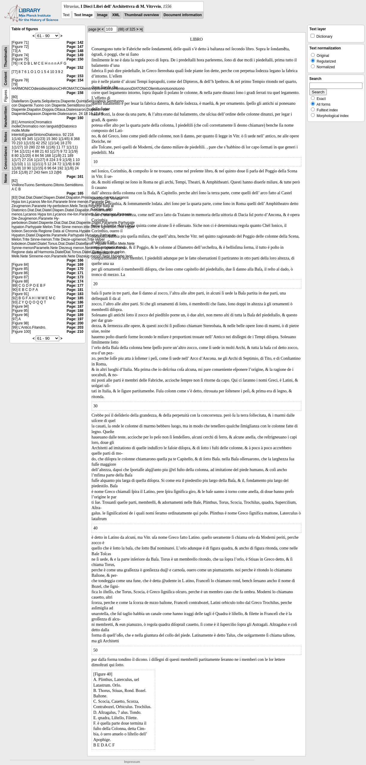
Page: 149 (74, 55)
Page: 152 (74, 68)
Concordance (6, 157)
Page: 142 (74, 42)
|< (99, 29)
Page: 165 (74, 193)
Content (6, 78)
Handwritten (6, 117)
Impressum (132, 762)
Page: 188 (74, 311)
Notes (6, 137)
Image (102, 15)
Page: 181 (74, 290)
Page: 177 (74, 285)
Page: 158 (74, 93)
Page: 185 (74, 298)
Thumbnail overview (141, 15)
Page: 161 (74, 176)
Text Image (83, 15)
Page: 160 (74, 118)
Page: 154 (74, 80)
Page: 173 (74, 277)
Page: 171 (74, 273)
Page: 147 (74, 47)
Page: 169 (74, 264)
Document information (183, 15)
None (6, 178)
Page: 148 (74, 51)
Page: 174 (74, 281)
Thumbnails (6, 57)
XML (116, 15)
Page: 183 (74, 294)
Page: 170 (74, 269)
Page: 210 (74, 332)
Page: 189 (74, 315)
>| (141, 29)
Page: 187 (74, 306)
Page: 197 (74, 319)
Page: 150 (74, 59)
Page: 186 (74, 302)
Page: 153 (74, 76)
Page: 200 (74, 323)
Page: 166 (74, 260)
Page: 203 (74, 327)
